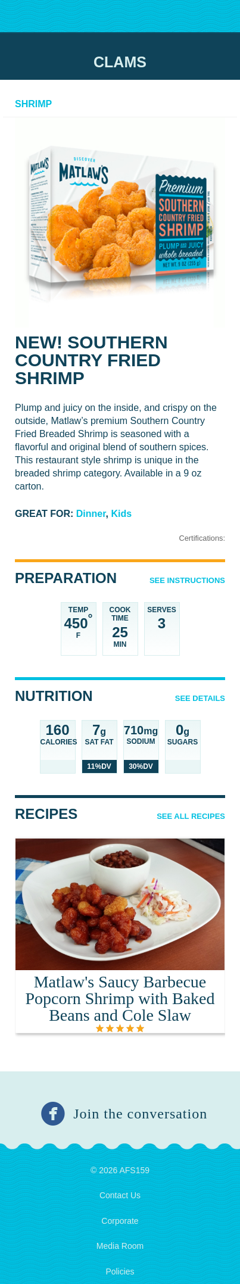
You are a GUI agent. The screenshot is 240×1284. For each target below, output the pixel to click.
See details (200, 698)
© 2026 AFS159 (120, 1170)
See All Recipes (191, 816)
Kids (121, 514)
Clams (120, 62)
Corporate (119, 1221)
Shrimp (33, 104)
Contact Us (120, 1195)
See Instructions (187, 580)
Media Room (120, 1246)
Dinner (91, 514)
